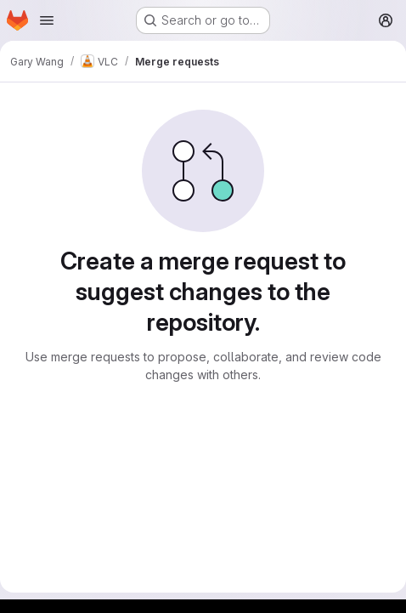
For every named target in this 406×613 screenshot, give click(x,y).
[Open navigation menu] (46, 20)
